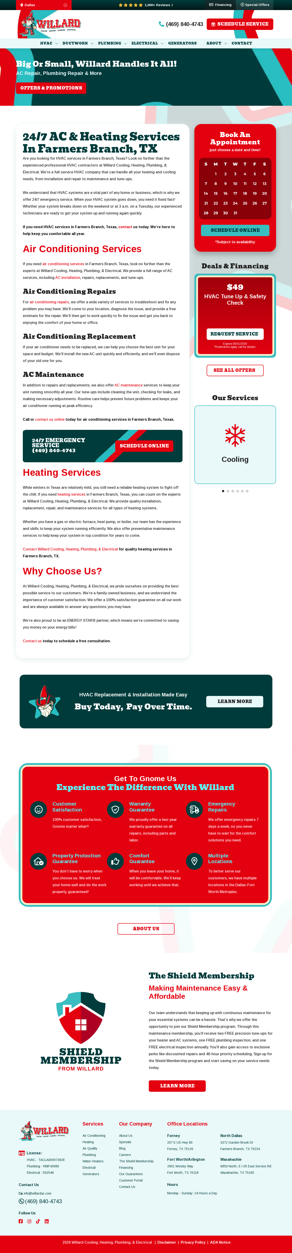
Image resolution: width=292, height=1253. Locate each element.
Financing (220, 4)
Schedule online (235, 230)
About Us (126, 1135)
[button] (223, 491)
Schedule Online (144, 446)
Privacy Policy (193, 1242)
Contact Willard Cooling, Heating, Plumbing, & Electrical (70, 549)
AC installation (67, 278)
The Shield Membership (136, 1161)
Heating (88, 1142)
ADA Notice (220, 1242)
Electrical (89, 1167)
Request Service (234, 334)
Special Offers (255, 4)
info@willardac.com (35, 1193)
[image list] (50, 24)
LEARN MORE (235, 701)
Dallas (44, 5)
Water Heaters (93, 1161)
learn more (177, 1086)
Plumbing (89, 1155)
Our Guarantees (131, 1174)
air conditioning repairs (49, 302)
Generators (91, 1174)
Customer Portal (131, 1180)
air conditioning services (63, 264)
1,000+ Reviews (159, 5)
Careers (125, 1155)
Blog (122, 1148)
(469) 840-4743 (181, 24)
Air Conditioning (94, 1135)
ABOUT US (146, 928)
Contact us (32, 641)
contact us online (50, 419)
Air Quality (90, 1148)
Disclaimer (166, 1242)
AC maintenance (129, 385)
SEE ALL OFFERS (234, 370)
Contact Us (127, 1187)
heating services (71, 494)
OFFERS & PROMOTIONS (51, 88)
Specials (125, 1142)
